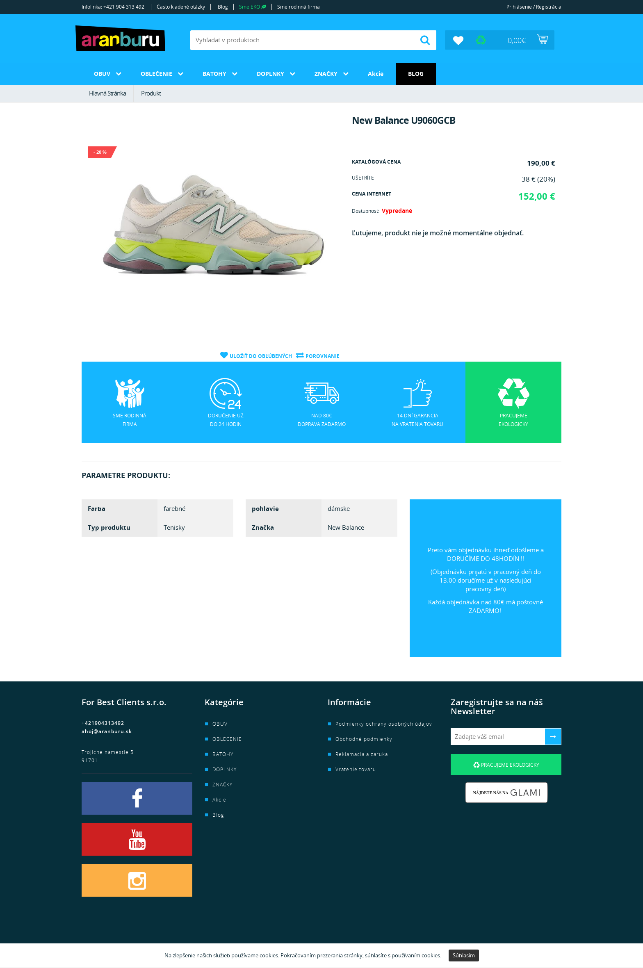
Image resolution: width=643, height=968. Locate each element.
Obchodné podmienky (363, 739)
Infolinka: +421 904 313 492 (113, 7)
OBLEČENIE (156, 73)
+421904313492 (103, 723)
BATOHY (214, 73)
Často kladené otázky (181, 7)
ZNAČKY (326, 73)
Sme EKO (252, 7)
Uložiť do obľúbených (261, 356)
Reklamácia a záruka (361, 754)
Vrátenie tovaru (355, 769)
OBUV (102, 73)
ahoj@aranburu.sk (107, 731)
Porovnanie (323, 356)
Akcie (375, 73)
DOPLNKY (270, 73)
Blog (223, 7)
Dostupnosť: (365, 210)
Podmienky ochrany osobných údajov (383, 723)
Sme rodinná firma (298, 7)
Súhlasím (464, 955)
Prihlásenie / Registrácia (533, 7)
